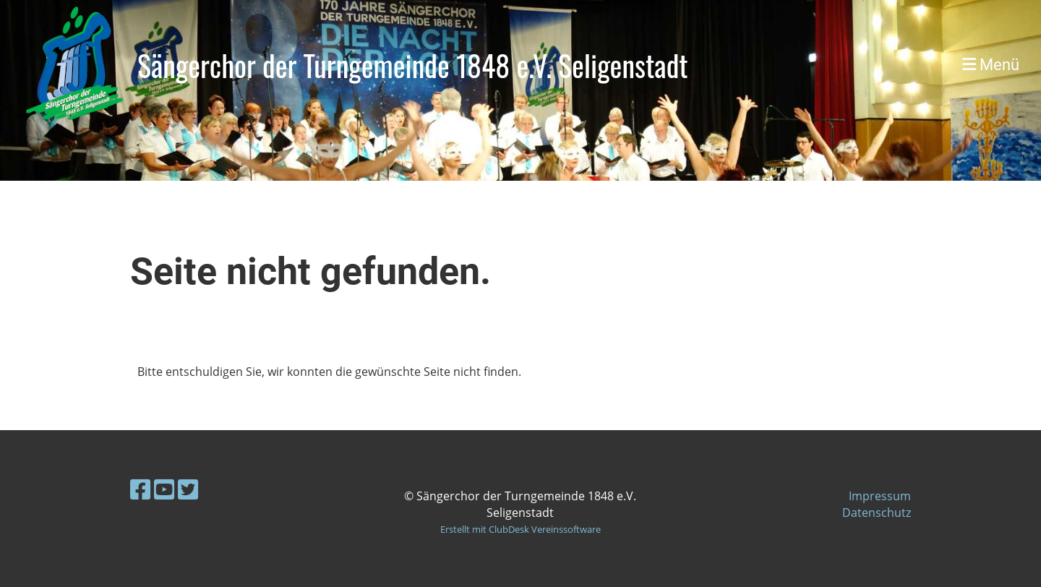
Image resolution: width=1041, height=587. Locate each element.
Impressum (880, 496)
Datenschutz (876, 512)
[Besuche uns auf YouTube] (164, 489)
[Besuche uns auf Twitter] (188, 489)
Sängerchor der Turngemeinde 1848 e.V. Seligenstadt (412, 65)
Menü (990, 65)
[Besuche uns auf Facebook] (140, 489)
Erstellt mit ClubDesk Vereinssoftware (520, 529)
